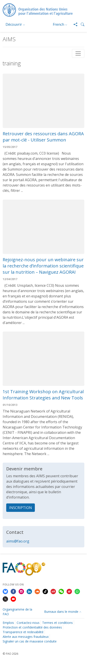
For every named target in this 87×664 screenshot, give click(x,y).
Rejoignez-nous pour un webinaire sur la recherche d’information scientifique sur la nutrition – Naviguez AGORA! (43, 266)
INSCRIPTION (20, 507)
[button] (80, 24)
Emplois (8, 623)
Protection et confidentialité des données (32, 627)
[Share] (73, 24)
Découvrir (14, 24)
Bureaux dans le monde (61, 611)
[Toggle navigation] (78, 53)
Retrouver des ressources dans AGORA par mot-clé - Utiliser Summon (43, 137)
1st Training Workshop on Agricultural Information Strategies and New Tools (43, 395)
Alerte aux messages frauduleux (26, 637)
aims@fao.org (17, 541)
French (58, 24)
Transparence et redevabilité (23, 632)
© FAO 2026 (10, 654)
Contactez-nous (28, 623)
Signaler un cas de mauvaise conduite (30, 641)
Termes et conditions (57, 623)
